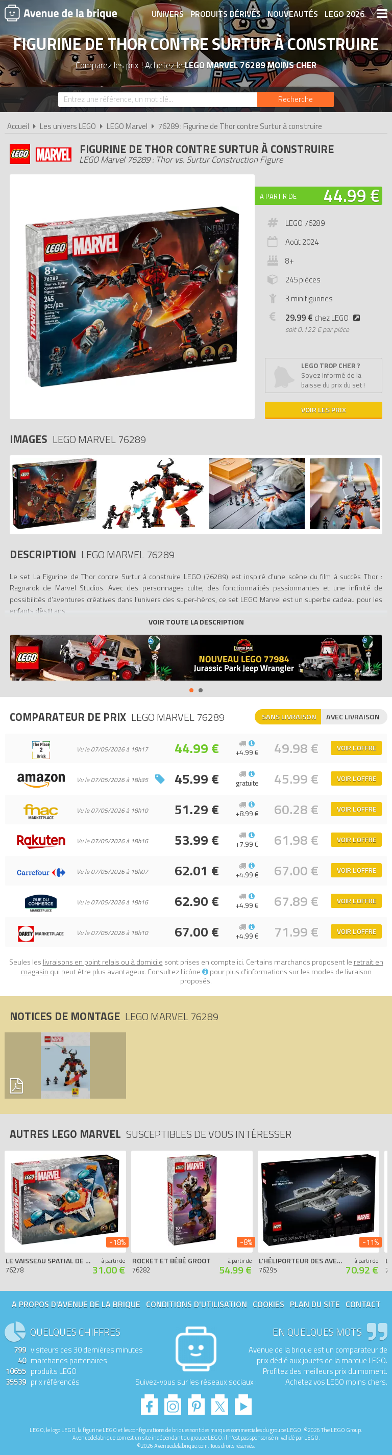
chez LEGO (324, 318)
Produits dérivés (225, 14)
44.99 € (352, 195)
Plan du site (315, 1304)
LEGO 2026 (344, 14)
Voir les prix (323, 409)
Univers (168, 14)
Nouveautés (292, 14)
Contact (363, 1304)
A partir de (278, 196)
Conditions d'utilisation (196, 1304)
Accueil (18, 126)
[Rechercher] (295, 99)
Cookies (268, 1304)
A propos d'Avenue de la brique (76, 1304)
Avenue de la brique (61, 12)
